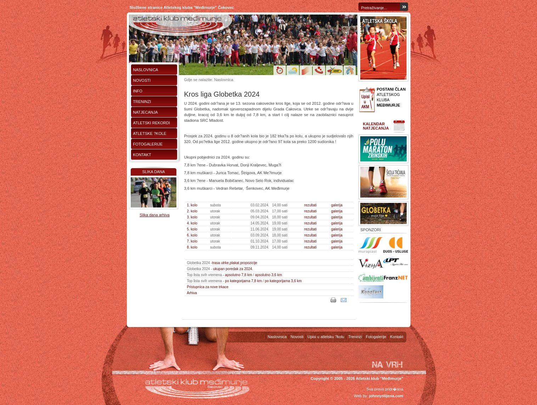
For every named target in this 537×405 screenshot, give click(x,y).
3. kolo (192, 217)
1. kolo (192, 205)
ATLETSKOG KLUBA (391, 97)
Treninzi (142, 101)
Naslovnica (145, 70)
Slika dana (153, 172)
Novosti (142, 80)
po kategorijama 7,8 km (243, 281)
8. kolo (192, 247)
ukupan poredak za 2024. (233, 269)
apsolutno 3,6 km (268, 275)
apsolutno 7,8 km (238, 275)
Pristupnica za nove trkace (207, 287)
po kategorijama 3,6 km (283, 281)
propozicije (248, 263)
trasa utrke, (221, 263)
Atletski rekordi (151, 123)
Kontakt (142, 155)
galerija (337, 205)
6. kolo (192, 235)
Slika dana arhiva (154, 215)
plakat (234, 263)
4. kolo (192, 223)
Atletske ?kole (149, 133)
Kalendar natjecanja (376, 126)
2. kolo (192, 211)
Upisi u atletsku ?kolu (325, 337)
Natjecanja (145, 112)
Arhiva (192, 293)
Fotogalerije (148, 144)
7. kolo (192, 241)
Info (137, 91)
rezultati (310, 205)
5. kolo (192, 229)
